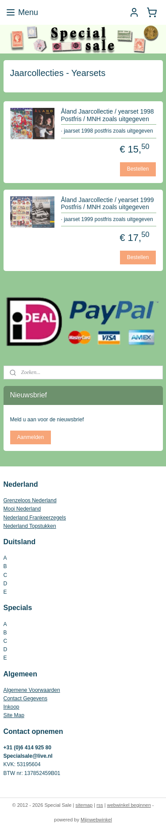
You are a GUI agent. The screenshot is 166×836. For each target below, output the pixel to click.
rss (100, 805)
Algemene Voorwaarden (32, 690)
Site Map (14, 715)
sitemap (84, 805)
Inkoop (11, 707)
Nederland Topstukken (30, 526)
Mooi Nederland (22, 509)
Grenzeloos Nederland (30, 500)
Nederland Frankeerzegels (35, 518)
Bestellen (138, 169)
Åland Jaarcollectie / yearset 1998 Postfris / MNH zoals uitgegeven (107, 115)
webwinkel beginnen (129, 805)
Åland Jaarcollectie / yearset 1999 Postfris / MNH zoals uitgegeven (107, 203)
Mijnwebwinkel (96, 819)
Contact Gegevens (25, 698)
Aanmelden (30, 437)
